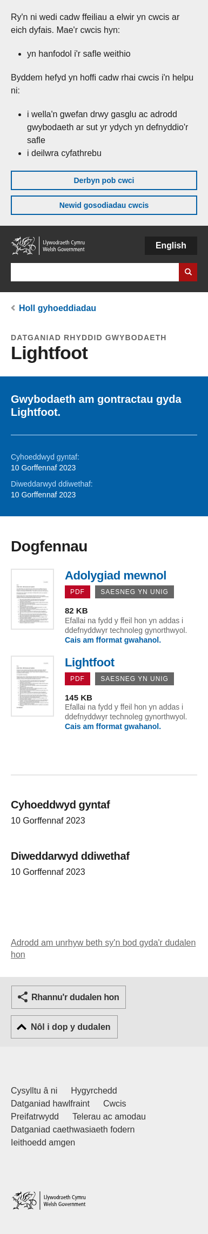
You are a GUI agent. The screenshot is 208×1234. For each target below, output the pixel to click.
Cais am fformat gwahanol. (113, 640)
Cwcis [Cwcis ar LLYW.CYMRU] (114, 1103)
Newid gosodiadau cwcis (104, 205)
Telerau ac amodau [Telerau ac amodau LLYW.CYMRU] (109, 1116)
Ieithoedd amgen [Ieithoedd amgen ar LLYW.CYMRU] (43, 1142)
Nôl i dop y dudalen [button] (71, 1026)
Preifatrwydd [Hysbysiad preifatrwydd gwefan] (35, 1116)
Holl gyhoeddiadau (57, 308)
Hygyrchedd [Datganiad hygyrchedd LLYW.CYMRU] (94, 1090)
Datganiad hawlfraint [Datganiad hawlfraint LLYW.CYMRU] (50, 1103)
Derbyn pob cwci (103, 180)
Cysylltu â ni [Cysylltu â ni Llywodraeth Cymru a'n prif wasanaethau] (34, 1090)
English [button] (171, 245)
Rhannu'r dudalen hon (75, 997)
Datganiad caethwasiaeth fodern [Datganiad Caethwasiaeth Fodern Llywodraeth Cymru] (73, 1129)
